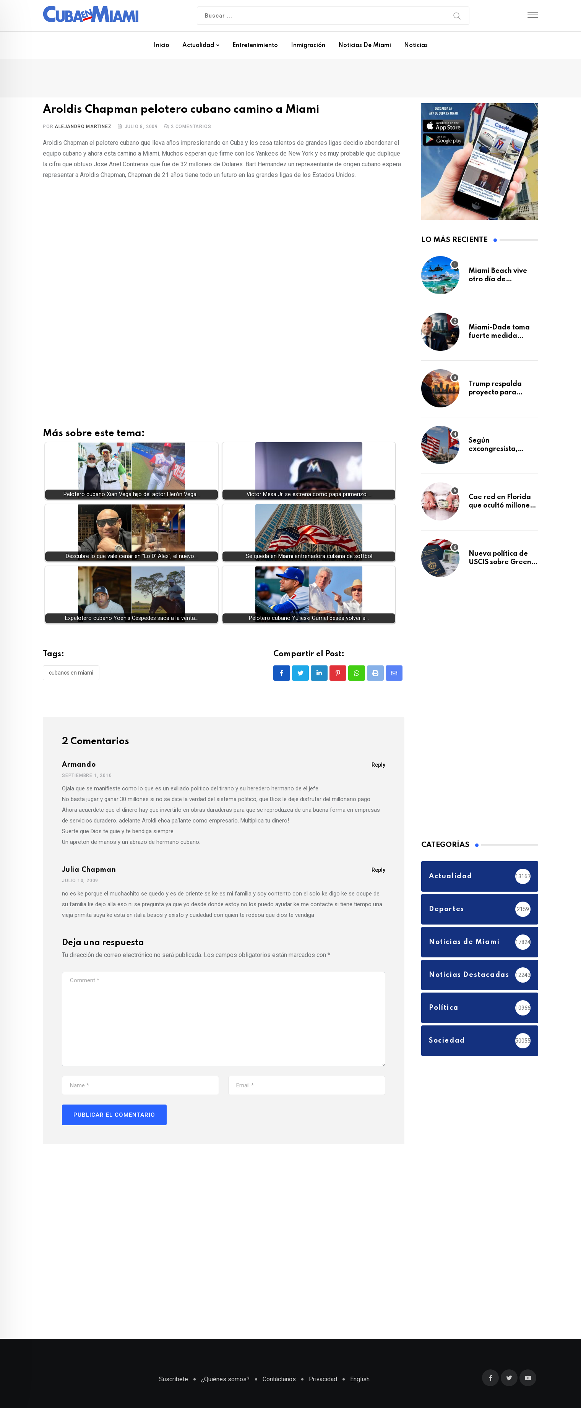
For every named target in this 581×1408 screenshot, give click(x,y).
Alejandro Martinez (83, 126)
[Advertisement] (223, 241)
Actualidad (198, 45)
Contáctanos (279, 1379)
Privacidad (323, 1379)
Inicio (161, 45)
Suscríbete (173, 1379)
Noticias (416, 45)
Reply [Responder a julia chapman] (378, 870)
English (360, 1379)
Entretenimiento (255, 45)
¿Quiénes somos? (225, 1379)
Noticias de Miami (364, 45)
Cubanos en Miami (71, 673)
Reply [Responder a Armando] (378, 765)
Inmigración (308, 45)
